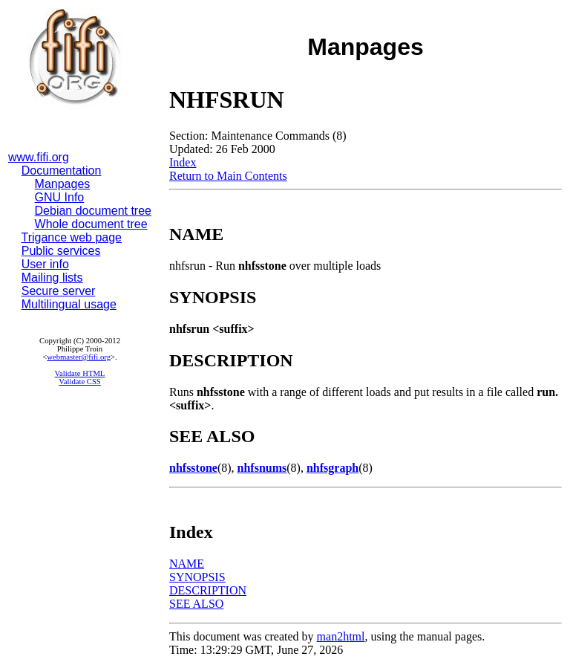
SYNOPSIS (197, 577)
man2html (341, 636)
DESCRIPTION (207, 590)
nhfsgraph (332, 467)
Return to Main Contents (228, 175)
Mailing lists (52, 277)
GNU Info (60, 197)
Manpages (63, 184)
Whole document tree (91, 224)
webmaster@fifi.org (79, 357)
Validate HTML (80, 373)
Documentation (62, 170)
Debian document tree (93, 210)
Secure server (59, 291)
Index (182, 162)
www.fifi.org (38, 157)
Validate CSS (80, 381)
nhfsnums (262, 467)
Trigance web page (72, 237)
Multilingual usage (69, 304)
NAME (186, 563)
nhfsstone (193, 467)
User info (45, 264)
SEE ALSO (196, 603)
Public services (61, 250)
